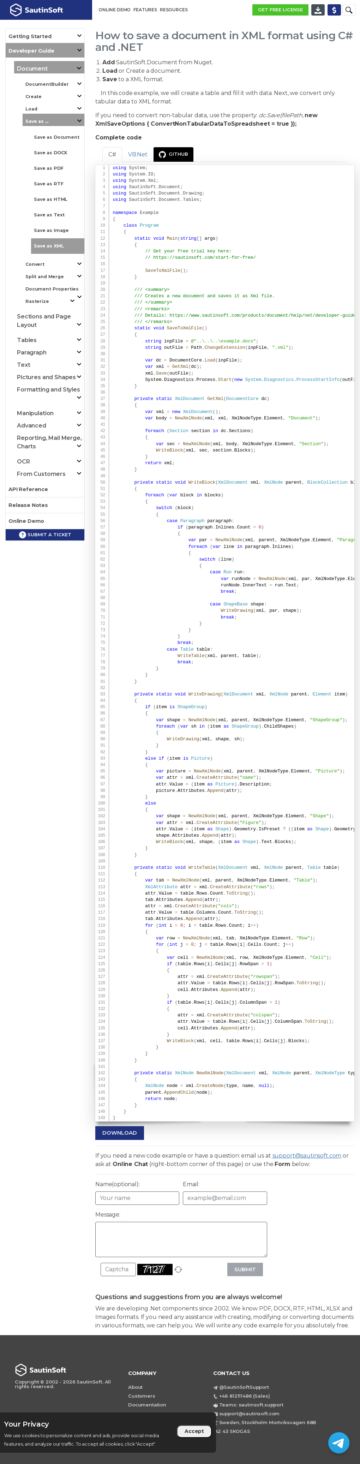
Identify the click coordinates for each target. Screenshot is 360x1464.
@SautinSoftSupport (244, 1387)
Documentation (147, 1405)
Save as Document (56, 137)
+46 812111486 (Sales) (244, 1396)
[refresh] (178, 1269)
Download (119, 1132)
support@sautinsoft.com (307, 1155)
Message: (107, 1214)
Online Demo (26, 521)
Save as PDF (48, 168)
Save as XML (49, 246)
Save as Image (51, 230)
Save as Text (49, 214)
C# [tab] (112, 154)
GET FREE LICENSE (280, 9)
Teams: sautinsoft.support (251, 1405)
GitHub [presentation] (173, 154)
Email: (191, 1184)
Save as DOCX (50, 152)
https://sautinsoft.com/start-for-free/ (204, 258)
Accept (194, 1431)
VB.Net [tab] (138, 154)
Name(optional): (117, 1184)
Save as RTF (48, 183)
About (135, 1387)
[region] (108, 1432)
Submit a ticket (45, 534)
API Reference (28, 489)
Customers (141, 1396)
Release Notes (28, 505)
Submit (245, 1269)
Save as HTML (50, 199)
